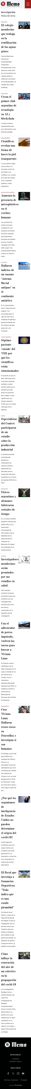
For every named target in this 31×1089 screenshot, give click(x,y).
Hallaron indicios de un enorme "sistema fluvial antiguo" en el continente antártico (8, 283)
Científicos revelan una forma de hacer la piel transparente (8, 150)
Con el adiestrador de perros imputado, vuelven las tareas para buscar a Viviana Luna (8, 641)
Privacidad (24, 1080)
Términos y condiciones (11, 1080)
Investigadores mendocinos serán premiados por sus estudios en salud (10, 572)
